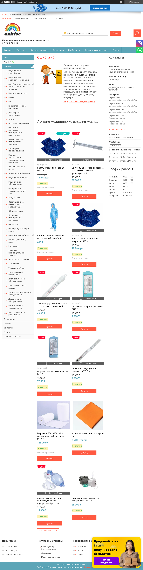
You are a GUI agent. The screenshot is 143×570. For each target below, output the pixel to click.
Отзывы (7, 323)
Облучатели (14, 197)
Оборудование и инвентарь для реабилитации (16, 204)
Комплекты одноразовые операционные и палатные (16, 159)
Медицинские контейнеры (14, 71)
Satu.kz (85, 564)
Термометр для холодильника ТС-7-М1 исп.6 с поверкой (52, 305)
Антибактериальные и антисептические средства (19, 86)
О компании (58, 50)
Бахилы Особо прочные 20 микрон (50, 169)
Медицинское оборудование (15, 183)
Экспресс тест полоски (18, 259)
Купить (49, 193)
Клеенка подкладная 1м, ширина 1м (88, 434)
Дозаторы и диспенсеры (14, 113)
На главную (11, 550)
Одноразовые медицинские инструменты (15, 217)
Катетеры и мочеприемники (16, 149)
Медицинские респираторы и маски (18, 78)
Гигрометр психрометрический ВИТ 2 (87, 308)
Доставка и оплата (39, 50)
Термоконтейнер (16, 268)
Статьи (116, 50)
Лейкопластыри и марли (16, 167)
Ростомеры (13, 246)
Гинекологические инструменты (17, 107)
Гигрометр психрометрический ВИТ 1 (52, 372)
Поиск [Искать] (115, 33)
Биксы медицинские (17, 93)
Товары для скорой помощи (17, 286)
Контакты (8, 327)
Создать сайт (22, 2)
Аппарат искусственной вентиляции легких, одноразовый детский (49, 501)
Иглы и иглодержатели (18, 123)
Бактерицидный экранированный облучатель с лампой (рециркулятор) (88, 170)
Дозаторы (46, 553)
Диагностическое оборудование (16, 280)
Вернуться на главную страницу (79, 101)
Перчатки (13, 224)
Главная (8, 50)
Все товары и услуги (48, 530)
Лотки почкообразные (19, 173)
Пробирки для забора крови (18, 229)
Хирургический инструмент (15, 273)
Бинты (11, 97)
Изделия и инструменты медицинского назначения (15, 131)
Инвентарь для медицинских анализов (15, 141)
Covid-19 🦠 (9, 62)
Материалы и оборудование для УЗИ (17, 191)
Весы (10, 101)
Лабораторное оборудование (15, 300)
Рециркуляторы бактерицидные (48, 547)
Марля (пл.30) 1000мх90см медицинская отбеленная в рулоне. (50, 436)
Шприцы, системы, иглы (17, 240)
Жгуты (11, 119)
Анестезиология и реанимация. (16, 313)
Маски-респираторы (50, 557)
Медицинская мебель (18, 235)
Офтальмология (15, 211)
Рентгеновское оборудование (15, 306)
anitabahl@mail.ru (117, 129)
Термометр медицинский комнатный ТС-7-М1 (84, 369)
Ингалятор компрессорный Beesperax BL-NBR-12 (85, 499)
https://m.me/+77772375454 (121, 137)
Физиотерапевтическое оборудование (19, 293)
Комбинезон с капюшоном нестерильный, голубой (50, 237)
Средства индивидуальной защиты (16, 253)
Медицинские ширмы (18, 177)
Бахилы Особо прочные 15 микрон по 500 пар (85, 240)
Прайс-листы (74, 50)
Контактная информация (96, 50)
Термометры (14, 263)
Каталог (20, 50)
